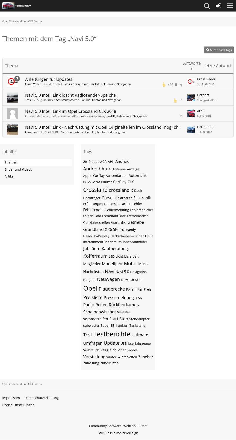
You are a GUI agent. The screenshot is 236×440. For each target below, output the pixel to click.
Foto (97, 216)
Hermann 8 (205, 127)
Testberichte (111, 333)
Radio (88, 304)
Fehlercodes (93, 209)
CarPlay (119, 181)
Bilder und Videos (18, 169)
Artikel (10, 176)
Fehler (137, 203)
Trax (28, 100)
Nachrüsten (93, 271)
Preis (147, 289)
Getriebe (135, 222)
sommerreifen (95, 318)
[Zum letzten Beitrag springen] (191, 81)
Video (122, 350)
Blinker (106, 182)
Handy (131, 229)
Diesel (108, 197)
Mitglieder (92, 263)
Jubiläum (91, 248)
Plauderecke (112, 289)
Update (111, 343)
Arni (200, 111)
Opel (90, 288)
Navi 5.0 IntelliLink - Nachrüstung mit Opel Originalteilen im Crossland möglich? (102, 127)
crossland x (121, 190)
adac (95, 161)
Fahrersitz (111, 203)
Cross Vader (33, 84)
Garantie (118, 222)
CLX (130, 181)
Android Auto (97, 169)
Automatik (138, 175)
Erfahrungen (93, 203)
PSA (139, 298)
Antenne (119, 169)
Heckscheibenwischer (127, 236)
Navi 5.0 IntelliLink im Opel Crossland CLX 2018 (70, 111)
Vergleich (108, 350)
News (125, 279)
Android (122, 161)
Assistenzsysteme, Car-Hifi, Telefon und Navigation (98, 84)
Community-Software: (118, 426)
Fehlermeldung (117, 210)
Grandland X (95, 229)
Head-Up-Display (96, 236)
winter (111, 357)
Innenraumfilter (135, 242)
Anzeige (133, 169)
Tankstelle (137, 325)
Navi (109, 271)
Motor (130, 263)
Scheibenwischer (99, 312)
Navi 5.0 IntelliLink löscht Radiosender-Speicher (71, 95)
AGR (103, 161)
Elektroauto (123, 198)
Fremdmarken (138, 216)
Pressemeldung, (119, 297)
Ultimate (140, 335)
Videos (132, 350)
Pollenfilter (134, 289)
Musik (143, 263)
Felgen (88, 216)
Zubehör (145, 356)
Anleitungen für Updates (48, 79)
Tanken (122, 325)
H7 (123, 229)
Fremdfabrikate (114, 216)
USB (124, 343)
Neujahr (89, 279)
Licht (119, 256)
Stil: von (118, 433)
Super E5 (108, 325)
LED (112, 256)
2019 (87, 161)
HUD (149, 236)
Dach (138, 190)
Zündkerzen (109, 363)
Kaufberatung (115, 248)
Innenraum (113, 242)
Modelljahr (112, 263)
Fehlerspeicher (141, 210)
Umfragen (93, 343)
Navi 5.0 (122, 271)
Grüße (113, 229)
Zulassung (91, 363)
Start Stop (118, 318)
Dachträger (91, 198)
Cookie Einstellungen (18, 405)
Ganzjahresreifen (96, 222)
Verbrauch (91, 350)
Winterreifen (127, 357)
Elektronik (142, 197)
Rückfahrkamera (124, 304)
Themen (11, 162)
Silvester (123, 312)
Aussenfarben (116, 175)
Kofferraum (95, 256)
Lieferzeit (131, 256)
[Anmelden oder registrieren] (218, 5)
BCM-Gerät (91, 182)
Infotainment (93, 242)
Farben (126, 203)
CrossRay (31, 132)
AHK (111, 161)
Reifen (101, 304)
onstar (136, 279)
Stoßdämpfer (139, 319)
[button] (207, 5)
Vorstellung (94, 356)
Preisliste (93, 297)
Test (87, 335)
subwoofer (91, 325)
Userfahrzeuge (139, 343)
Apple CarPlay (94, 175)
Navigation (138, 272)
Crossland (95, 189)
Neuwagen (108, 279)
